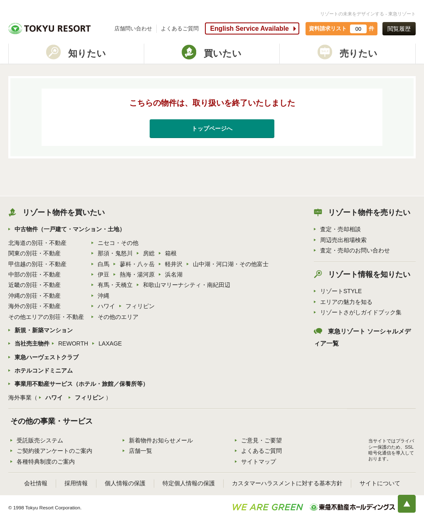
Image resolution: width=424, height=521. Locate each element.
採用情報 (76, 483)
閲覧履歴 (399, 28)
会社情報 (35, 483)
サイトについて (380, 483)
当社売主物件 (32, 343)
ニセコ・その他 (118, 243)
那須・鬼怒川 (115, 253)
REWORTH (73, 343)
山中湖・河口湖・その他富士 (231, 264)
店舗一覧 (140, 450)
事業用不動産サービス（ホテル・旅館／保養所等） (81, 383)
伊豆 (103, 274)
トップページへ (212, 128)
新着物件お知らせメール (161, 440)
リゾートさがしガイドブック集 (361, 312)
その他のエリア (118, 317)
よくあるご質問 (180, 28)
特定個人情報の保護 (189, 483)
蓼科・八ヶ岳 (137, 264)
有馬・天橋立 (115, 284)
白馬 (103, 264)
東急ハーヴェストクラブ (47, 357)
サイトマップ (258, 461)
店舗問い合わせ (133, 28)
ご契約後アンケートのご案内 (54, 450)
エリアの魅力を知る (346, 302)
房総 (149, 253)
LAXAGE (110, 343)
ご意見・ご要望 (261, 440)
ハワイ (106, 306)
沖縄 (103, 295)
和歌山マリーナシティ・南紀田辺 (186, 284)
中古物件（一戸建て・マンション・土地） (70, 229)
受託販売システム (40, 440)
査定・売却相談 (340, 229)
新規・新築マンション (44, 330)
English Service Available (249, 28)
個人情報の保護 (125, 483)
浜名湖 (173, 274)
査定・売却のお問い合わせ (355, 250)
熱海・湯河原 (137, 274)
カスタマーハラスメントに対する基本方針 (287, 483)
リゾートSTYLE (341, 291)
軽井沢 (173, 264)
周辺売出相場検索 (343, 240)
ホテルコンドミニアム (44, 370)
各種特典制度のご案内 (46, 461)
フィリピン (140, 306)
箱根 (171, 253)
